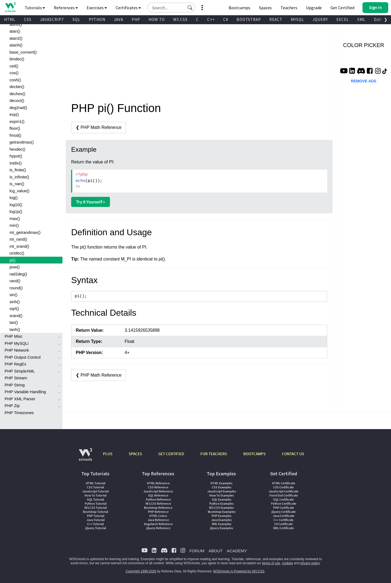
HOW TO (157, 19)
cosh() (15, 79)
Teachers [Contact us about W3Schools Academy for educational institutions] (288, 7)
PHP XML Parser (20, 398)
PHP (136, 19)
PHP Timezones (19, 412)
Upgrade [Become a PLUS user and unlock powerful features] (314, 7)
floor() (15, 128)
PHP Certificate (283, 508)
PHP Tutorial (95, 516)
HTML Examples (221, 483)
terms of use (271, 563)
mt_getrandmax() (25, 232)
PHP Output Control (22, 357)
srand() (16, 315)
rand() (15, 280)
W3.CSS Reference (158, 503)
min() (14, 225)
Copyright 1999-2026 (141, 571)
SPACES (135, 453)
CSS (27, 19)
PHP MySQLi (17, 343)
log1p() (16, 211)
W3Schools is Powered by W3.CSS (238, 571)
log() (14, 197)
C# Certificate (283, 524)
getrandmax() (22, 142)
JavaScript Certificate (283, 491)
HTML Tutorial (95, 483)
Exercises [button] (97, 7)
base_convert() (23, 52)
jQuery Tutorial (95, 528)
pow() (15, 267)
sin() (13, 294)
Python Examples (221, 503)
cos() (14, 72)
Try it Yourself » (90, 202)
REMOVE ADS (363, 81)
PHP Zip (12, 405)
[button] (190, 7)
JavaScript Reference (158, 491)
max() (15, 218)
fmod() (15, 135)
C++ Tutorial (95, 524)
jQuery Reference (158, 528)
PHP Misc (14, 336)
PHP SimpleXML (20, 371)
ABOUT (216, 550)
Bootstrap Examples (221, 512)
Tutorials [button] (35, 7)
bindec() (17, 59)
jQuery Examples (221, 528)
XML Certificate (283, 528)
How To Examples (221, 495)
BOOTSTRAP (249, 19)
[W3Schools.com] (85, 457)
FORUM (196, 550)
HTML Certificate (283, 483)
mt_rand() (18, 239)
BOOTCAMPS (254, 453)
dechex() (17, 93)
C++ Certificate (283, 520)
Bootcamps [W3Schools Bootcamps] (239, 7)
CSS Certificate (283, 487)
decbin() (17, 86)
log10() (16, 204)
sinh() (15, 301)
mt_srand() (19, 246)
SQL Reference (158, 495)
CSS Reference (158, 487)
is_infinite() (19, 177)
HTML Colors (158, 516)
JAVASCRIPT (52, 19)
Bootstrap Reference (158, 508)
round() (16, 288)
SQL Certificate (283, 499)
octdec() (17, 253)
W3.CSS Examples (221, 508)
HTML (9, 19)
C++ (211, 19)
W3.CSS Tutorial (95, 508)
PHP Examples (221, 516)
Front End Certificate (283, 495)
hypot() (16, 156)
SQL (76, 19)
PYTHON (97, 19)
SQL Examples (221, 499)
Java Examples (221, 520)
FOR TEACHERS (213, 453)
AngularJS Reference (158, 524)
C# (225, 19)
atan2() (16, 38)
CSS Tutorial (95, 487)
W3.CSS (180, 19)
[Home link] (10, 7)
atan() (15, 31)
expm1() (17, 121)
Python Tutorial (95, 503)
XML (361, 19)
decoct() (17, 100)
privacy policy (310, 563)
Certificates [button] (128, 7)
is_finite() (18, 170)
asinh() (16, 24)
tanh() (15, 329)
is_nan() (17, 183)
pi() (12, 260)
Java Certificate (283, 516)
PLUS (107, 453)
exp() (14, 114)
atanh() (16, 45)
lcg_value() (19, 190)
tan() (14, 322)
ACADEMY (237, 550)
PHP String (15, 385)
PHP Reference (158, 512)
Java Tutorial (96, 520)
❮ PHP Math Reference (98, 127)
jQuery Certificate (284, 512)
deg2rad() (18, 107)
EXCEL (342, 19)
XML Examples (221, 524)
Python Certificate (283, 503)
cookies (287, 563)
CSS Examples (221, 487)
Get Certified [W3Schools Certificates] (342, 7)
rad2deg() (18, 274)
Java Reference (158, 520)
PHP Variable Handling (25, 391)
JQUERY (320, 19)
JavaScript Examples (221, 491)
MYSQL (297, 19)
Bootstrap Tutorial (95, 512)
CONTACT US (293, 453)
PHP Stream (16, 378)
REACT (275, 19)
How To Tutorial (95, 495)
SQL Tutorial (95, 499)
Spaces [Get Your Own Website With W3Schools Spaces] (265, 7)
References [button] (66, 7)
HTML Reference (158, 483)
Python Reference (158, 499)
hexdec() (17, 149)
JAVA (118, 19)
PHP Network (17, 350)
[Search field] (171, 8)
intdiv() (16, 163)
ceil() (14, 66)
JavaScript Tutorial (95, 491)
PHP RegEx (15, 364)
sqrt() (14, 308)
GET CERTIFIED (171, 453)
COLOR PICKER (363, 45)
